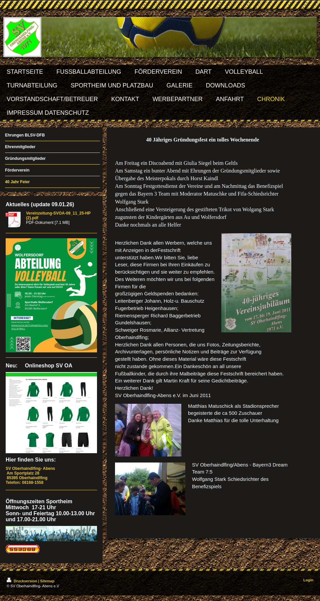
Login (308, 580)
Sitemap (47, 581)
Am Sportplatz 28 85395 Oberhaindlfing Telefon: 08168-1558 (31, 475)
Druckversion (22, 581)
